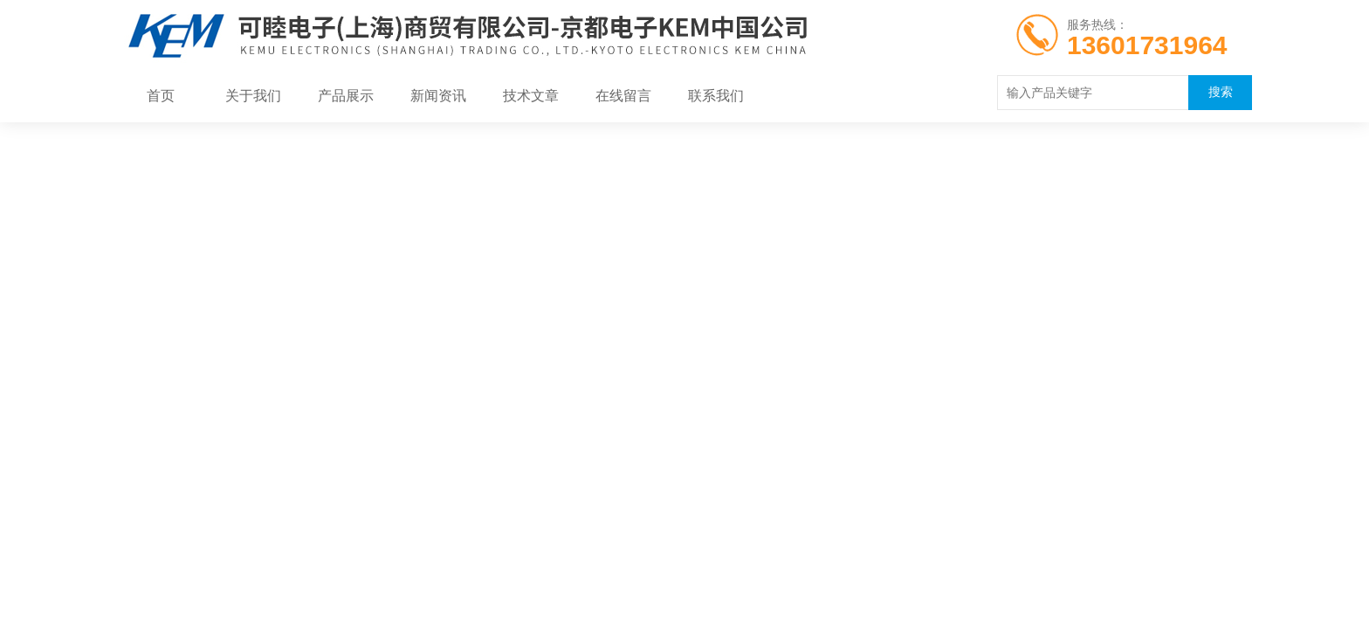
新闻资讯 (438, 96)
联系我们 (716, 96)
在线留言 (623, 96)
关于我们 (253, 96)
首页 (161, 96)
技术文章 (531, 96)
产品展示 (346, 96)
